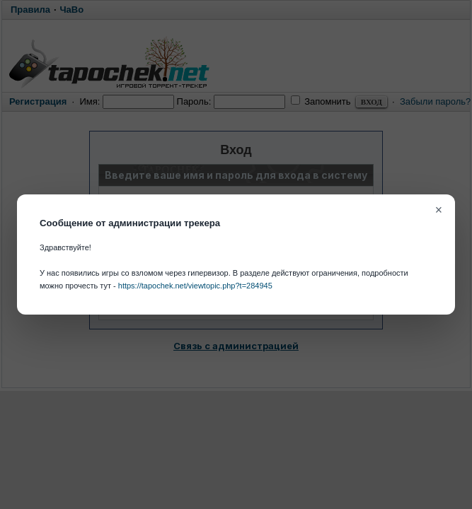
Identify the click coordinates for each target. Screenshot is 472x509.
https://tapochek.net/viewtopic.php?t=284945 (195, 285)
